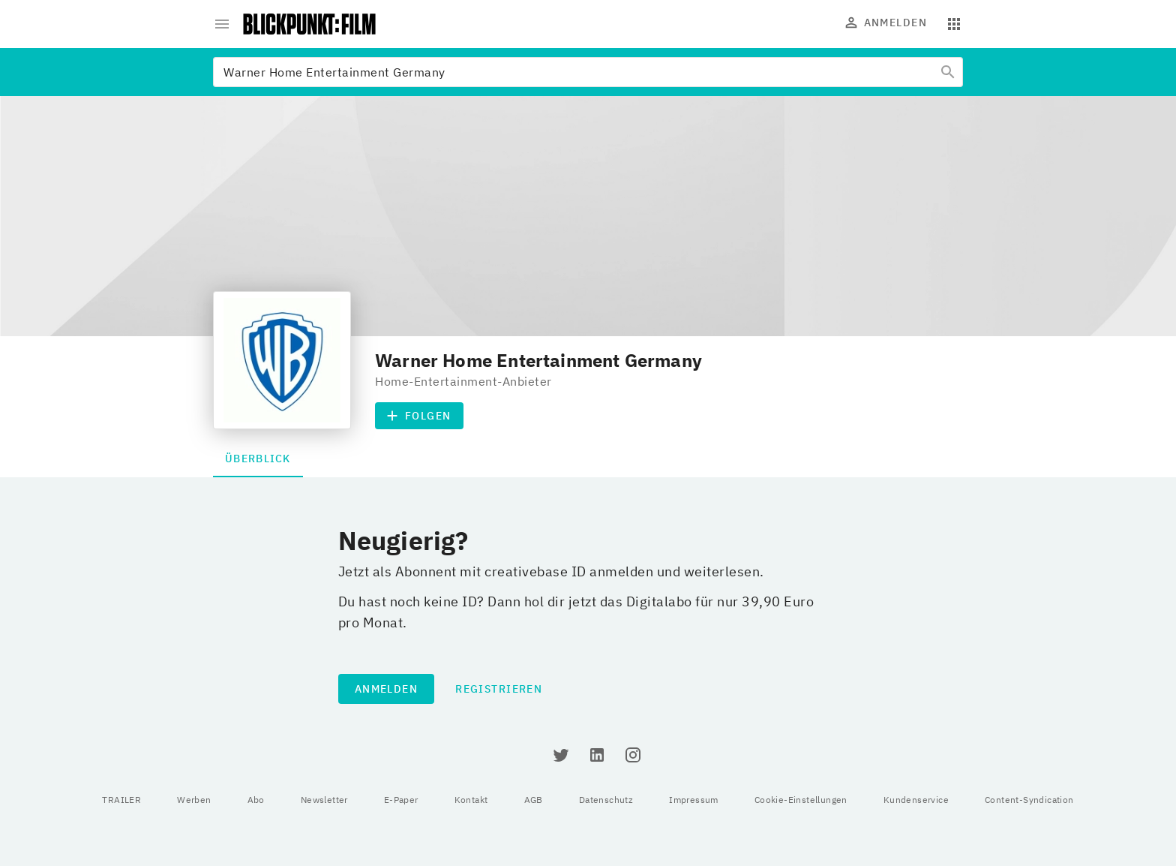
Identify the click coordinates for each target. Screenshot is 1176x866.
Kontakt (471, 799)
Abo (256, 799)
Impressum (693, 799)
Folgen (419, 415)
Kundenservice (916, 799)
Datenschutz (606, 799)
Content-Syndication (1029, 799)
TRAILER (121, 799)
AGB (533, 799)
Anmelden (886, 22)
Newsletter (324, 799)
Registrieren (498, 689)
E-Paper (401, 799)
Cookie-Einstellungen (801, 799)
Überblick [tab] (258, 458)
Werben (194, 799)
